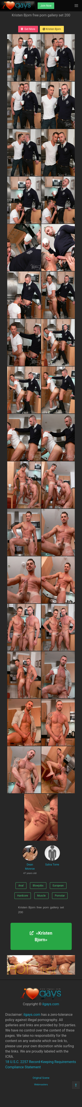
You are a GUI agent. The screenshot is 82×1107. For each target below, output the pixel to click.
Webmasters (41, 1084)
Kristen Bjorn (52, 29)
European (58, 885)
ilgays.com (50, 1004)
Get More (28, 29)
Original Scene (41, 1077)
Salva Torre (52, 855)
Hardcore (22, 895)
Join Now (45, 5)
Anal (21, 885)
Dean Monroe (30, 860)
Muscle (41, 895)
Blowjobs (38, 885)
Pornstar (60, 895)
